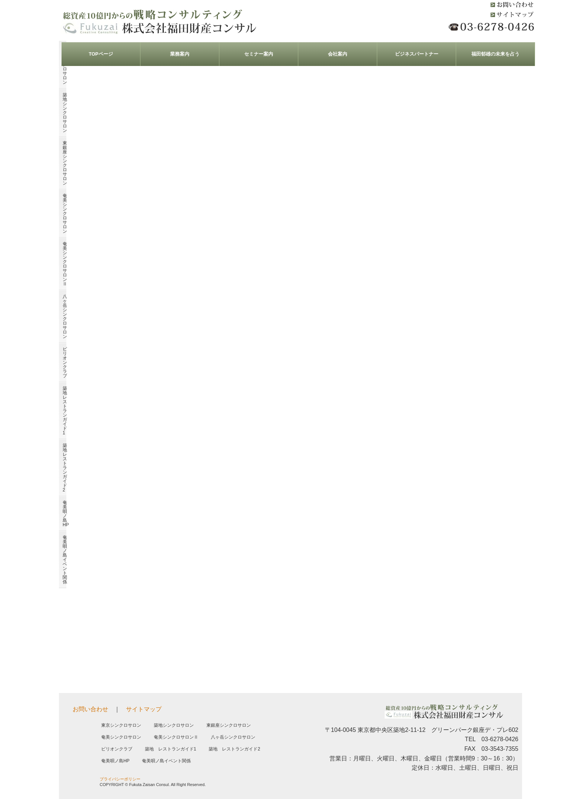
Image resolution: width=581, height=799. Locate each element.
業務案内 (179, 54)
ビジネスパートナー (416, 54)
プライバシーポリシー (120, 779)
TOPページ (101, 54)
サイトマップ (144, 709)
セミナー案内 (258, 54)
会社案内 (337, 54)
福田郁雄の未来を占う (495, 54)
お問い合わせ (90, 709)
